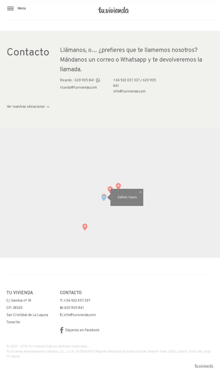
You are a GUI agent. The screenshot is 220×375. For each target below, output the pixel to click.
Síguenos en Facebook (79, 330)
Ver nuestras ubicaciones (28, 107)
